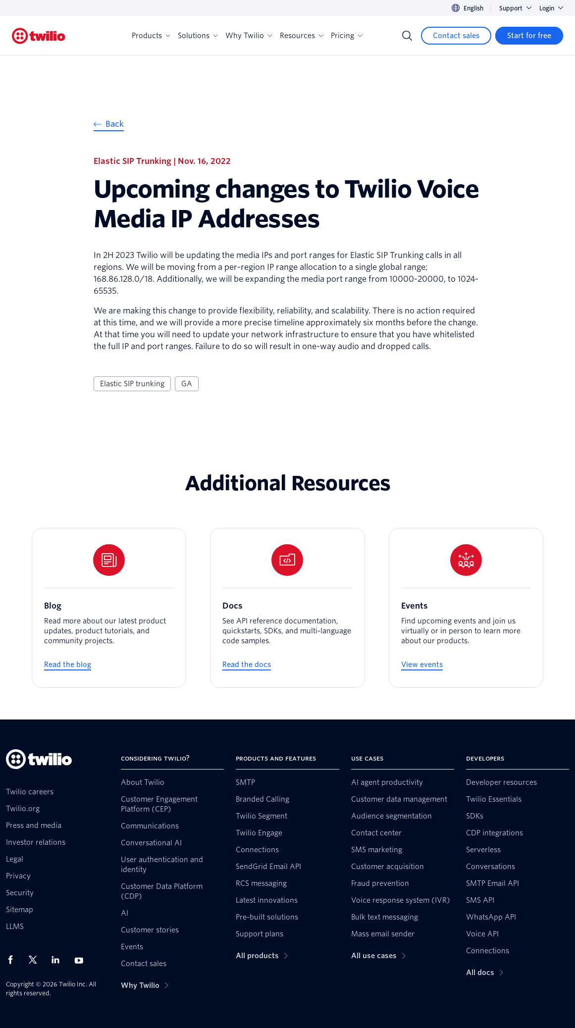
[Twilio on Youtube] (81, 960)
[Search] (407, 36)
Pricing (346, 36)
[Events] (466, 607)
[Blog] (109, 607)
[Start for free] (529, 36)
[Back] (109, 125)
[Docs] (287, 607)
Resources (301, 36)
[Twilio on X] (36, 960)
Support (515, 8)
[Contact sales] (456, 36)
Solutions (197, 36)
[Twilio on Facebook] (13, 959)
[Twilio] (38, 36)
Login (551, 8)
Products (151, 36)
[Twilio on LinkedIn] (59, 960)
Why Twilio (248, 36)
